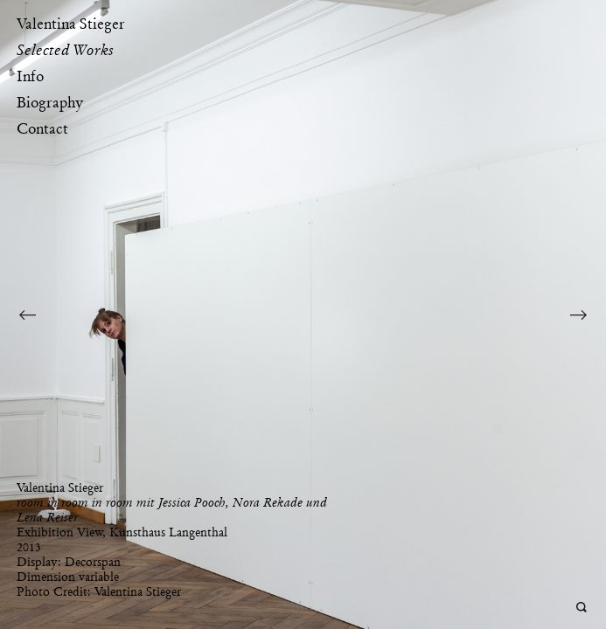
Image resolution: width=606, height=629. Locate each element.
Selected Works (65, 50)
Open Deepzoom (582, 608)
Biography (50, 102)
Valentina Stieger (71, 23)
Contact (42, 128)
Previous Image (27, 314)
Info (30, 76)
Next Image (579, 314)
